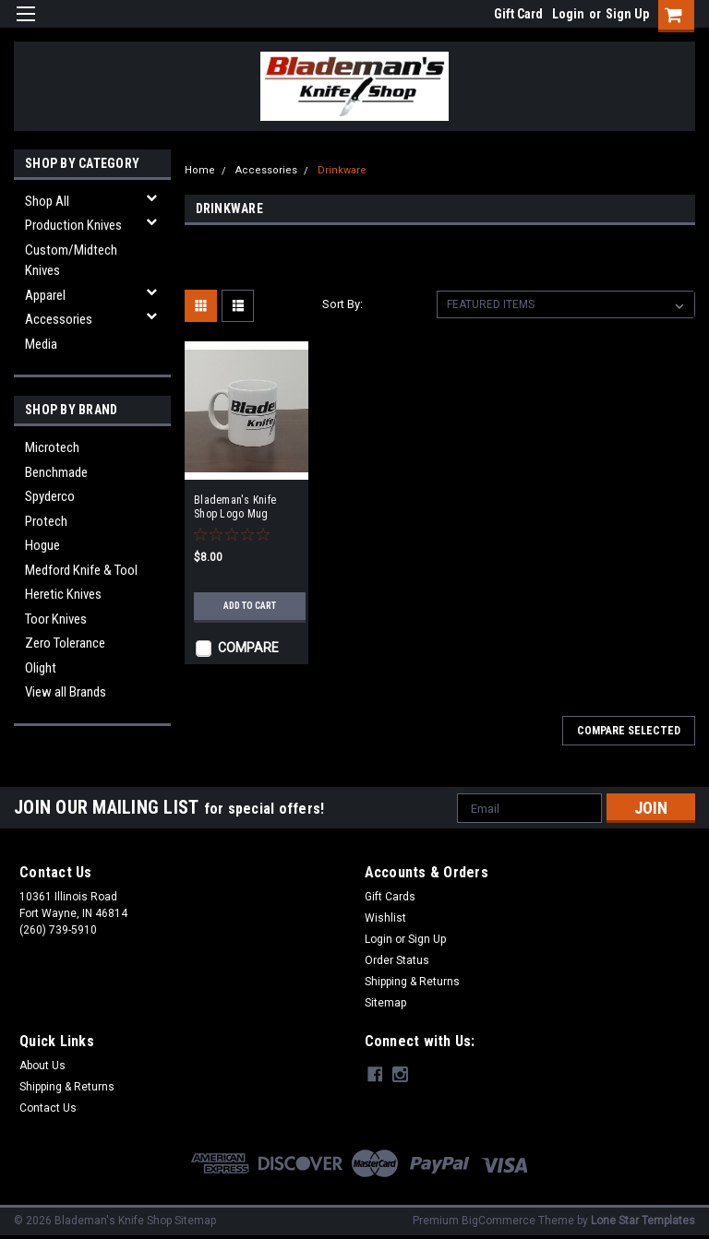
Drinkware (342, 170)
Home (200, 170)
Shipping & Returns (412, 981)
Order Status (397, 960)
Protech (46, 521)
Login (568, 13)
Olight (40, 668)
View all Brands (65, 692)
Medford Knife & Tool (81, 570)
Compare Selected (628, 730)
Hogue (42, 545)
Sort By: (342, 304)
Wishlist (385, 917)
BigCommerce (498, 1220)
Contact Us (48, 1108)
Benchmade (56, 472)
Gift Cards (390, 896)
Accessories (58, 319)
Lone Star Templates (643, 1220)
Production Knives (73, 225)
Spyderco (50, 496)
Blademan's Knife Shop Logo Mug (235, 507)
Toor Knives (56, 619)
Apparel (45, 295)
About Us (42, 1065)
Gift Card (518, 13)
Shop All (47, 201)
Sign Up (627, 13)
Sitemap (385, 1002)
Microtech (52, 447)
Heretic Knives (63, 594)
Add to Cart (249, 606)
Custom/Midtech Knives (71, 261)
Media (41, 344)
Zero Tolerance (65, 643)
